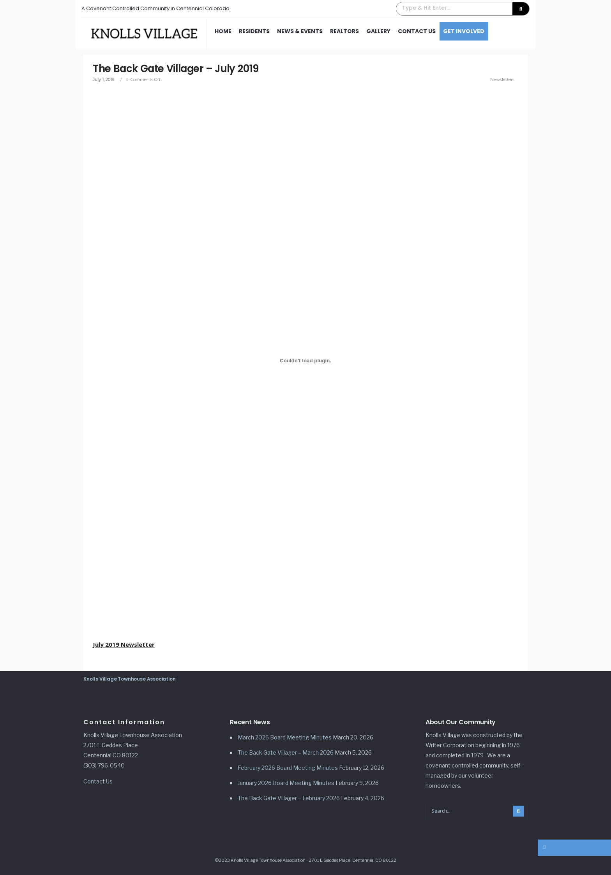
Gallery (378, 31)
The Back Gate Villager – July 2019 (178, 69)
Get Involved (463, 31)
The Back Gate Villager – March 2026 (286, 752)
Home (223, 31)
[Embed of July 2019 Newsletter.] (305, 360)
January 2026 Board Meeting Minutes (286, 783)
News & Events (300, 31)
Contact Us (417, 31)
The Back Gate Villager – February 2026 (289, 798)
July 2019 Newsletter (124, 644)
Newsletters (502, 79)
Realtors (344, 31)
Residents (254, 31)
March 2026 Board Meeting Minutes (285, 737)
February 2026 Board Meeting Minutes (288, 767)
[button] (463, 9)
